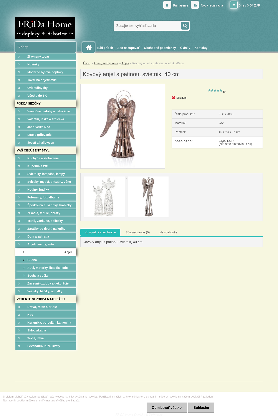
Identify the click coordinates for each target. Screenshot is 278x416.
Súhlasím (201, 407)
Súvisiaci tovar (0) (138, 232)
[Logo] (45, 28)
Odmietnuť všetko (166, 407)
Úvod (86, 63)
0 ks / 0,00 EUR (249, 5)
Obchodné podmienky (160, 48)
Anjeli (125, 63)
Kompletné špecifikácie (100, 232)
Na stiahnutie (168, 232)
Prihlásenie (180, 5)
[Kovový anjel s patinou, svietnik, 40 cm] (123, 85)
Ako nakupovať (128, 48)
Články (185, 48)
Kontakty (201, 48)
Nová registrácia (211, 5)
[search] (184, 25)
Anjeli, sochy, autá (106, 63)
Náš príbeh (105, 48)
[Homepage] (90, 47)
